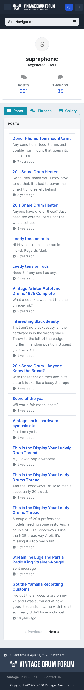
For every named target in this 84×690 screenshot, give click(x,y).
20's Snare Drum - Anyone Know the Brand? (37, 368)
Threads (41, 111)
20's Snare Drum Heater (35, 171)
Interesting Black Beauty (36, 321)
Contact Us (52, 677)
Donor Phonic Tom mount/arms (42, 138)
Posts (15, 111)
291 (24, 91)
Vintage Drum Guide (22, 677)
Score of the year (29, 398)
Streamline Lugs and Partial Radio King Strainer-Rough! (39, 560)
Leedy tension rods (31, 238)
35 (60, 91)
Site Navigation (42, 22)
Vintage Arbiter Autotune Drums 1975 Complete (37, 291)
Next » (53, 631)
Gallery (68, 111)
